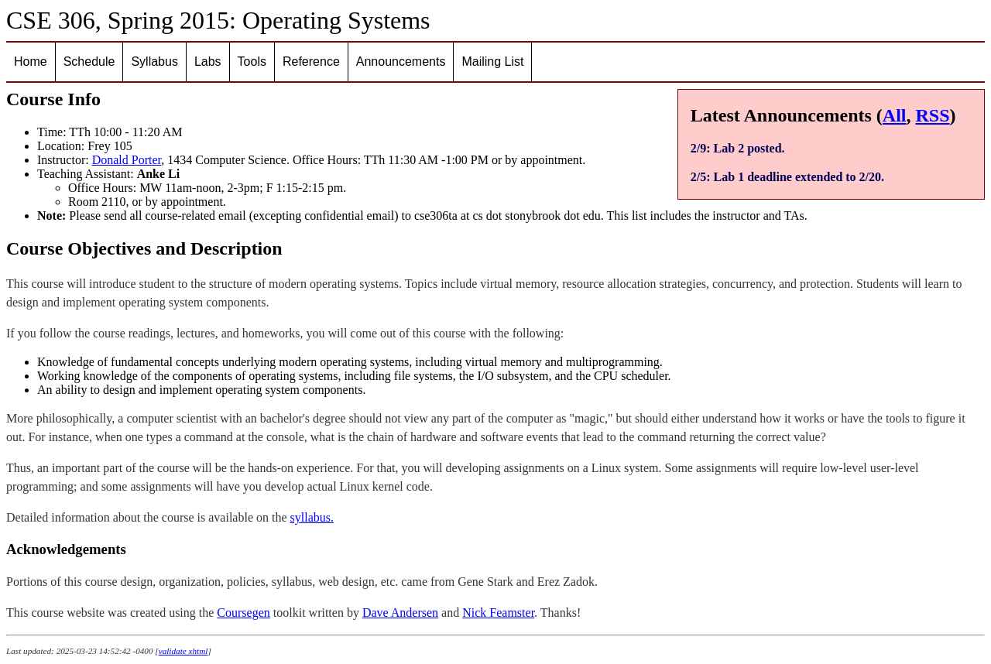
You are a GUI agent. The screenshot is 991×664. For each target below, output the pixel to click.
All (895, 115)
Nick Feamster (498, 612)
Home (30, 61)
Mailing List (492, 61)
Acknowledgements (66, 549)
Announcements (401, 61)
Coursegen (243, 612)
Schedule (89, 61)
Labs (207, 61)
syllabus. (312, 517)
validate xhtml (183, 650)
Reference (311, 61)
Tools (252, 61)
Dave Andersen (400, 612)
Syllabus (154, 61)
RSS (933, 115)
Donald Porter (127, 159)
